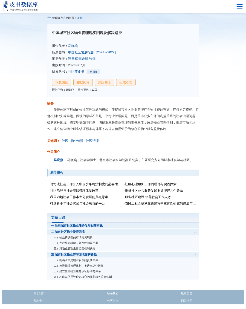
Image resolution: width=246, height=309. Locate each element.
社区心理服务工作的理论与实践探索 (151, 184)
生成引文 (125, 82)
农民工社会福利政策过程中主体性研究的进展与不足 (162, 203)
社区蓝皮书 (76, 71)
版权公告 (186, 293)
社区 (65, 141)
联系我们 (112, 293)
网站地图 (186, 300)
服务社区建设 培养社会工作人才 (148, 197)
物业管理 (77, 141)
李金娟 (83, 59)
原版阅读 (104, 82)
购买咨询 (112, 300)
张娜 (92, 59)
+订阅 (93, 71)
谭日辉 (73, 59)
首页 (80, 18)
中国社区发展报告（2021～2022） (93, 52)
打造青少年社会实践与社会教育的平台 (77, 203)
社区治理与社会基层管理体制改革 (74, 190)
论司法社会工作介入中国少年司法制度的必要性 (84, 184)
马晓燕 (73, 46)
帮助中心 (39, 300)
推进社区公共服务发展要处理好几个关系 (154, 190)
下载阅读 (61, 82)
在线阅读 (83, 82)
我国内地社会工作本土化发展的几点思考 (79, 197)
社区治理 (92, 141)
